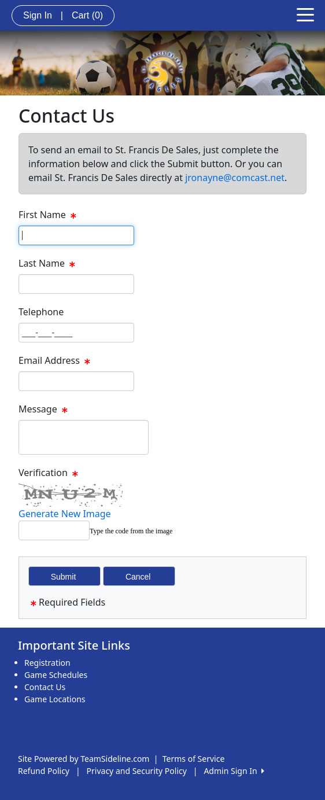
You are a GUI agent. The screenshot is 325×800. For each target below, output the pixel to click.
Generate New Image (65, 513)
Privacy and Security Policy (137, 770)
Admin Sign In (234, 770)
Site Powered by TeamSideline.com (83, 758)
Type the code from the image (131, 531)
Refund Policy (43, 770)
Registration (47, 662)
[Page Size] (76, 235)
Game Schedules (55, 674)
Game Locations (55, 699)
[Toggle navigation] (305, 14)
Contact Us (44, 686)
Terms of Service (193, 758)
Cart (87, 15)
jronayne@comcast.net (235, 177)
